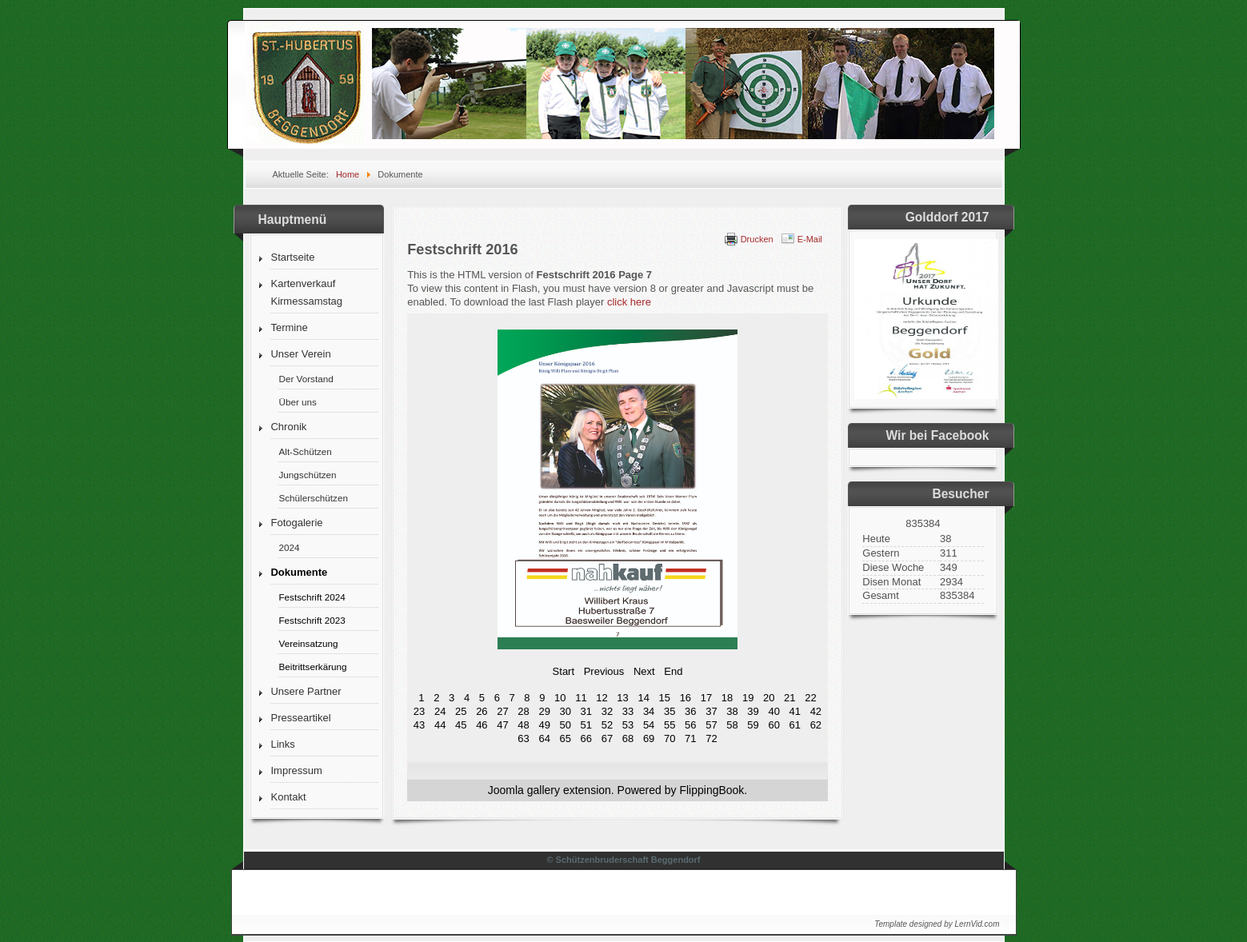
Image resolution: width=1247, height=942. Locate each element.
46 (481, 725)
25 (460, 711)
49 (544, 725)
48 (523, 725)
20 (768, 698)
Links (282, 744)
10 (560, 698)
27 (502, 711)
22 (810, 698)
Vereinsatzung (308, 643)
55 (669, 725)
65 (565, 738)
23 (419, 711)
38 (731, 711)
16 (685, 698)
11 (580, 698)
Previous (604, 671)
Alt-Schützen (304, 451)
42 (815, 711)
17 (706, 698)
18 (727, 698)
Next (644, 671)
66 (586, 738)
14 (643, 698)
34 (648, 711)
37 (711, 711)
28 (523, 711)
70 (669, 738)
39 (752, 711)
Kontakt (288, 797)
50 (565, 725)
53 (627, 725)
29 (544, 711)
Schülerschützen (312, 498)
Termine (288, 327)
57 (711, 725)
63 (523, 738)
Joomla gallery (524, 790)
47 (502, 725)
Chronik (288, 427)
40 (773, 711)
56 (690, 725)
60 (773, 725)
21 (789, 698)
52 (607, 725)
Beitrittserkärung (312, 666)
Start (563, 671)
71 (690, 738)
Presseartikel (300, 718)
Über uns (297, 402)
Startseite (292, 257)
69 (648, 738)
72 (711, 738)
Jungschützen (307, 474)
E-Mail (809, 239)
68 (627, 738)
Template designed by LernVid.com (936, 924)
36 (690, 711)
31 (586, 711)
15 (664, 698)
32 (607, 711)
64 (544, 738)
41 (795, 711)
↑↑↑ (977, 888)
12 (601, 698)
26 (481, 711)
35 (669, 711)
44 (440, 725)
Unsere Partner (305, 691)
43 (419, 725)
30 (565, 711)
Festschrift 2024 (311, 597)
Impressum (296, 770)
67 (607, 738)
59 (752, 725)
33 (627, 711)
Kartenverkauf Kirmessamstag (306, 292)
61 (795, 725)
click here (629, 302)
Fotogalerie (296, 523)
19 (747, 698)
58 (731, 725)
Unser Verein (300, 354)
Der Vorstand (305, 378)
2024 (288, 547)
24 (440, 711)
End (673, 671)
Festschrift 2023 (311, 620)
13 (622, 698)
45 (460, 725)
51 (586, 725)
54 (648, 725)
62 (815, 725)
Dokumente (298, 572)
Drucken (757, 239)
